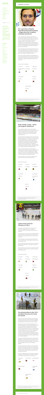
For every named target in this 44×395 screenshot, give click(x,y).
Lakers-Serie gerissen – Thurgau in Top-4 (26, 224)
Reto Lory (33, 198)
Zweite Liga (5, 3)
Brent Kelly (33, 197)
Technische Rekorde (5, 57)
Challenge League (5, 47)
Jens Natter (24, 100)
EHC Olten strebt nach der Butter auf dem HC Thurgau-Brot (6, 39)
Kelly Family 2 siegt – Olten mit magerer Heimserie (27, 125)
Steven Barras (29, 387)
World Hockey (4, 18)
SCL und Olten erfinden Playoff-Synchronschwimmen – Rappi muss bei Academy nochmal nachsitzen (28, 31)
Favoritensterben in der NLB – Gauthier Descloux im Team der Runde (28, 313)
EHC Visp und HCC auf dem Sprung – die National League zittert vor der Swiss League (6, 35)
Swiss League (4, 9)
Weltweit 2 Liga (5, 61)
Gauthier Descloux (31, 386)
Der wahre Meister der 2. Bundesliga (6, 14)
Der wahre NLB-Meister (6, 10)
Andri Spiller (33, 99)
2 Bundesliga (4, 12)
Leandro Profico (22, 387)
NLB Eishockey (4, 53)
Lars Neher (31, 100)
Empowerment (5, 50)
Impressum (4, 17)
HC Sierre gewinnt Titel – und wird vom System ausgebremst (6, 32)
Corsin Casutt (37, 99)
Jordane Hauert (28, 100)
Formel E (4, 51)
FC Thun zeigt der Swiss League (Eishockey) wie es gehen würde (6, 29)
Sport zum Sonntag (5, 54)
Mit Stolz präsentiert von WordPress (23, 393)
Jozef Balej (35, 386)
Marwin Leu (25, 387)
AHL (3, 46)
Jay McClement (26, 198)
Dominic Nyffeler (20, 100)
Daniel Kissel (22, 198)
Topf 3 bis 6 (4, 58)
